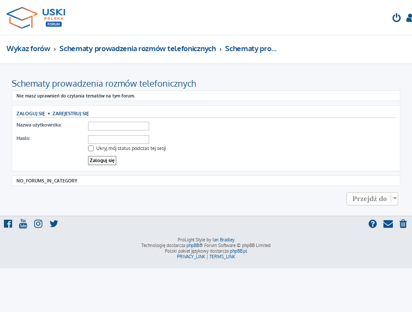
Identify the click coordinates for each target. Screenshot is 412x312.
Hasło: (23, 138)
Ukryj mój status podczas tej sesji (127, 148)
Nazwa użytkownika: (39, 125)
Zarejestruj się (70, 113)
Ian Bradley (224, 239)
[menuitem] (397, 19)
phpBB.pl (238, 251)
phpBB (192, 245)
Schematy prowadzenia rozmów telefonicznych (104, 83)
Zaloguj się (30, 113)
